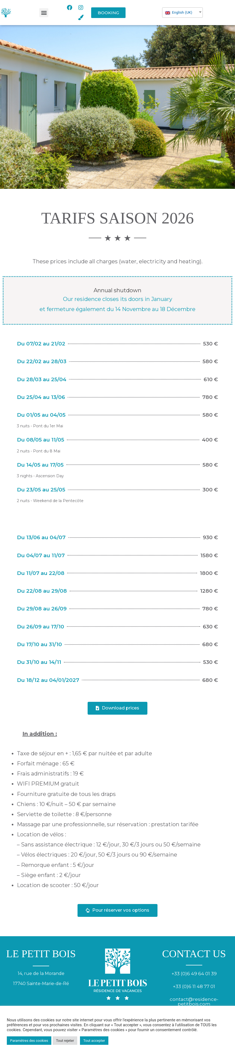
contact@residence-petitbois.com (194, 1002)
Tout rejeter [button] (65, 1041)
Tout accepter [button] (94, 1041)
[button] (43, 12)
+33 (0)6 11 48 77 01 (194, 986)
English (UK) (178, 12)
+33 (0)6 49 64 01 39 (194, 973)
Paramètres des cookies (29, 1041)
